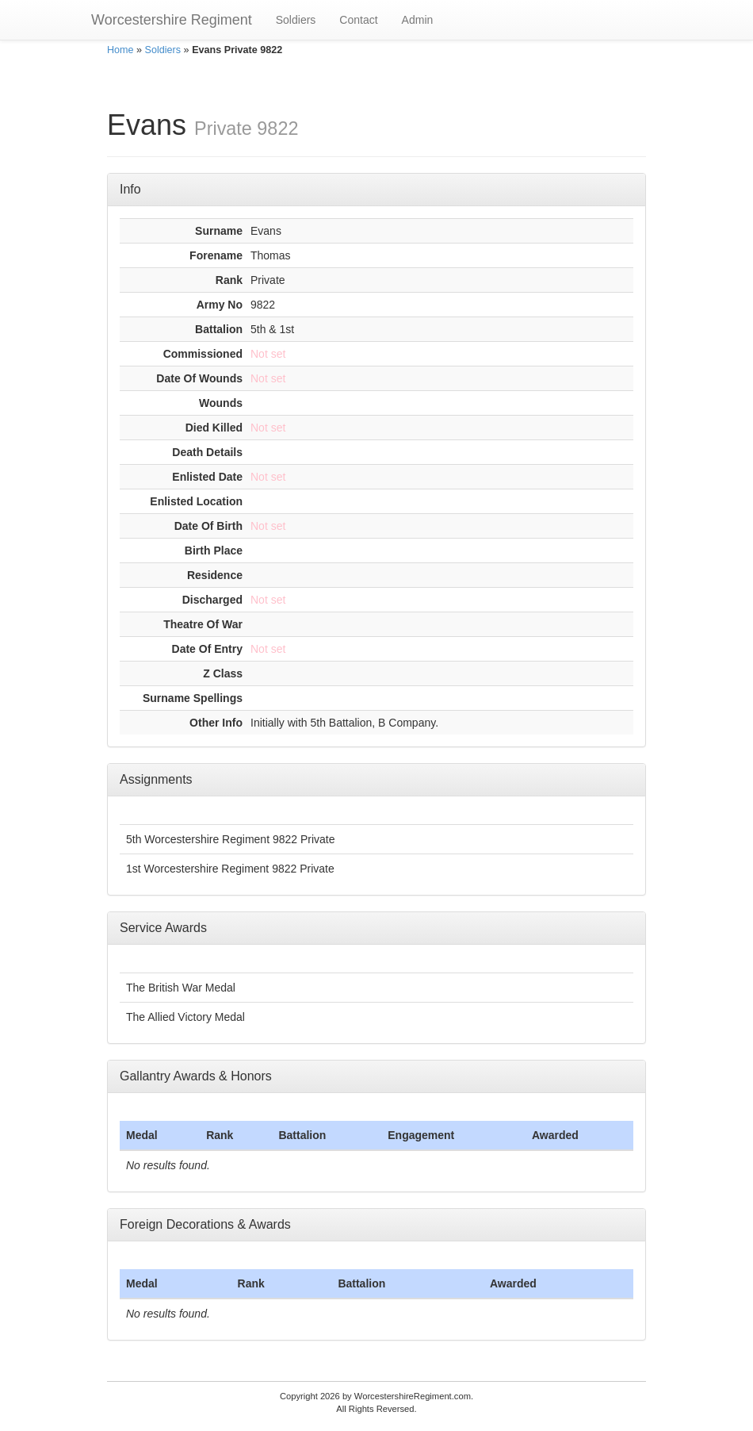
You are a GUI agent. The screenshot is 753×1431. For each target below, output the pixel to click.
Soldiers (296, 19)
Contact (358, 19)
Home (120, 50)
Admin (418, 19)
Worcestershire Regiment (171, 20)
